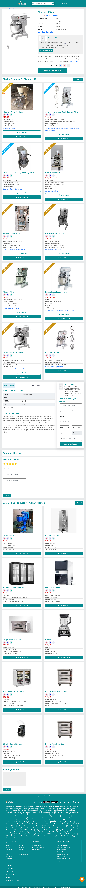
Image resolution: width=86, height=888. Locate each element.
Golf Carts (40, 834)
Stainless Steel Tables (59, 807)
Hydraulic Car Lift (72, 809)
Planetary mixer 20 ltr (11, 232)
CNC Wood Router (57, 817)
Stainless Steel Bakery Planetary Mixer (18, 172)
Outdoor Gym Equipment (13, 834)
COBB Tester (55, 821)
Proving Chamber (52, 534)
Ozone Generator (19, 836)
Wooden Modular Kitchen (48, 829)
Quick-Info (9, 855)
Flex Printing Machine (70, 817)
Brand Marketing (62, 853)
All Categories (23, 853)
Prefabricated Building (12, 815)
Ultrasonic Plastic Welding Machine (16, 827)
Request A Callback (43, 795)
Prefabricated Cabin (56, 813)
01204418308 (10, 867)
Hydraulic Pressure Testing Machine (16, 823)
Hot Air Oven (10, 817)
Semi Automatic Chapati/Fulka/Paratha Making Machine (55, 831)
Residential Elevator (60, 809)
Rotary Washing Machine (27, 819)
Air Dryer (37, 829)
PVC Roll (13, 825)
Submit (6, 494)
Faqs (7, 860)
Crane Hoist (36, 821)
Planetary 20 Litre (52, 351)
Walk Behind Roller (65, 805)
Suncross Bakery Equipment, (12, 188)
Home (3, 7)
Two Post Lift (17, 831)
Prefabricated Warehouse (27, 815)
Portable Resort (10, 813)
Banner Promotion (63, 851)
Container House (66, 815)
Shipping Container (54, 815)
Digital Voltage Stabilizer (60, 819)
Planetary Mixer (25, 7)
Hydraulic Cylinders (31, 817)
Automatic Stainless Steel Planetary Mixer (62, 111)
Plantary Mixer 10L (52, 172)
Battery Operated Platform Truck (61, 834)
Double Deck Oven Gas (54, 743)
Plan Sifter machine (50, 825)
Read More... (74, 60)
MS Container (45, 813)
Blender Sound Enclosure (13, 743)
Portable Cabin (38, 805)
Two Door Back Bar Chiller (13, 691)
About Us (8, 844)
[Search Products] (32, 2)
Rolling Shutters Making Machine (66, 829)
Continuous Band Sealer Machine (52, 827)
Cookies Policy (36, 844)
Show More (78, 78)
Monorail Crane (45, 821)
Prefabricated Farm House (60, 811)
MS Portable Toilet (74, 811)
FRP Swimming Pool (22, 832)
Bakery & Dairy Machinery (13, 7)
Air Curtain (20, 825)
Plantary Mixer (8, 291)
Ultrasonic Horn (61, 825)
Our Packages (61, 848)
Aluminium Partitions (46, 807)
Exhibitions (9, 857)
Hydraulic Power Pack (44, 817)
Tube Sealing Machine (16, 807)
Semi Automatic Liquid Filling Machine (23, 829)
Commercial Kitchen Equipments (33, 825)
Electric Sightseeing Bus (28, 834)
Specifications (9, 384)
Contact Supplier (46, 49)
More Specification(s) (45, 31)
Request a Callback (52, 69)
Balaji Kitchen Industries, (53, 248)
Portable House (46, 811)
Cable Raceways (72, 825)
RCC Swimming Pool (53, 832)
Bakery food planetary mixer (56, 291)
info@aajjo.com (10, 873)
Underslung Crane (17, 821)
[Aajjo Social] (68, 801)
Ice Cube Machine (52, 587)
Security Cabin (36, 811)
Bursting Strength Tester (67, 821)
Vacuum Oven (76, 815)
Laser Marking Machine (26, 805)
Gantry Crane (28, 821)
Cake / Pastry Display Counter (36, 823)
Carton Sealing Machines (19, 809)
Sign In (65, 3)
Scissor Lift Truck (11, 811)
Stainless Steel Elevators (24, 811)
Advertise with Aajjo (63, 846)
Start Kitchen (52, 36)
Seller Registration (63, 844)
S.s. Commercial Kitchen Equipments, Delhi (59, 309)
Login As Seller (62, 860)
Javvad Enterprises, (52, 190)
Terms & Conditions (38, 846)
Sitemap (8, 846)
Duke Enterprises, (9, 127)
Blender (48, 639)
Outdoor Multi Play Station (51, 805)
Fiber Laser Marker (52, 823)
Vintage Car (47, 834)
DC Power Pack (19, 817)
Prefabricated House (42, 815)
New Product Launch (63, 855)
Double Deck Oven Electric (56, 691)
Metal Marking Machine (65, 823)
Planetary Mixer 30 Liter (54, 232)
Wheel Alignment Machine (30, 831)
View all (79, 502)
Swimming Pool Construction (37, 832)
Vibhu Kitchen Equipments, (54, 365)
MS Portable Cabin (21, 813)
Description (35, 384)
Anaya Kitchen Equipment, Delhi (14, 248)
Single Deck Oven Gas (12, 639)
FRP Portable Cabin (34, 813)
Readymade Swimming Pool (68, 832)
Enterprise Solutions (63, 857)
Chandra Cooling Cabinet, (11, 307)
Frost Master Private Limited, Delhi (14, 368)
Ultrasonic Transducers (34, 827)
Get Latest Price (52, 14)
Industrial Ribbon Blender (31, 807)
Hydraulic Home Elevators (45, 809)
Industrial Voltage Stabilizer (43, 819)
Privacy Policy (36, 848)
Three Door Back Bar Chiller (14, 587)
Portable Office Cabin (69, 813)
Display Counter (32, 809)
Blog (7, 853)
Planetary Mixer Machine (13, 111)
